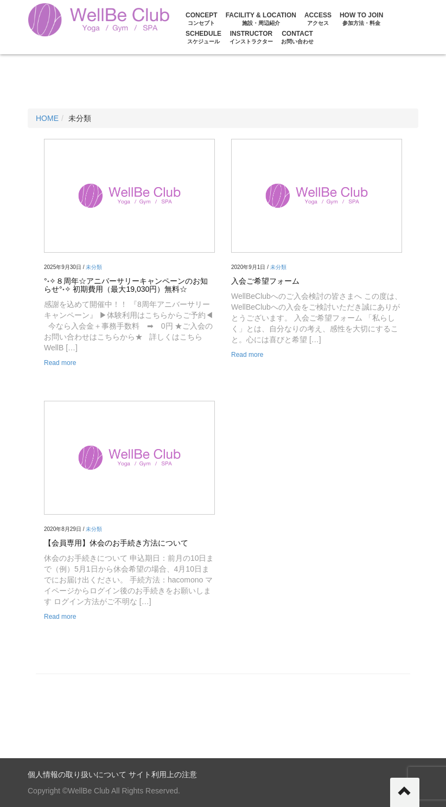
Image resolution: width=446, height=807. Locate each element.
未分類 (94, 267)
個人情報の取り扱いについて (77, 774)
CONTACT (297, 37)
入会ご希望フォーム (265, 281)
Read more (60, 363)
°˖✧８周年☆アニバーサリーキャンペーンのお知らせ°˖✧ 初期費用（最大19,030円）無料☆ (126, 285)
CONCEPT (202, 18)
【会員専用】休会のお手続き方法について (116, 543)
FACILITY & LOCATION (261, 18)
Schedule (203, 37)
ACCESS (318, 18)
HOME (47, 118)
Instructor (251, 37)
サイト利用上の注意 (163, 774)
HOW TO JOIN (361, 18)
